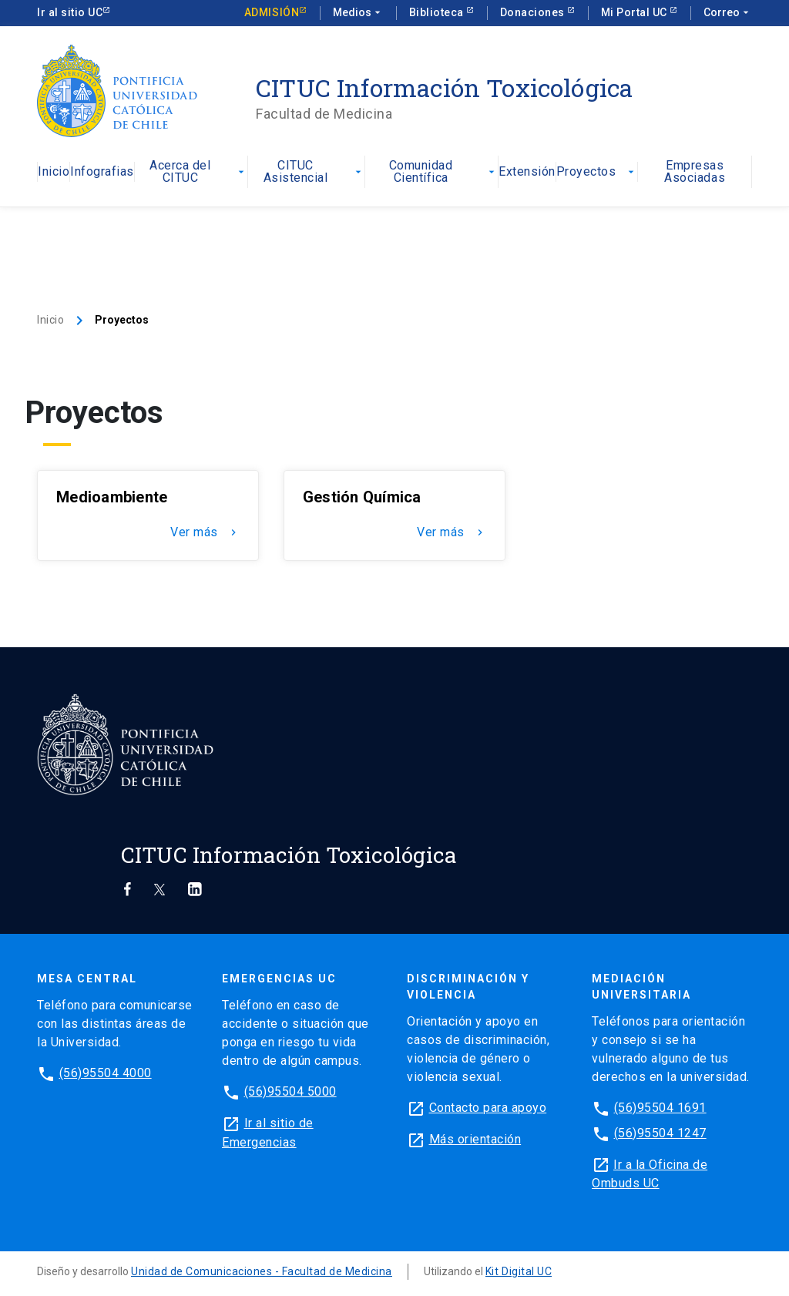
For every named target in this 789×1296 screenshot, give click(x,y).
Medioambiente (111, 497)
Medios (358, 13)
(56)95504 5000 (290, 1091)
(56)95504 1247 (660, 1133)
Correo (727, 13)
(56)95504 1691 (660, 1107)
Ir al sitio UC (69, 12)
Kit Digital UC (518, 1271)
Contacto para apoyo (488, 1107)
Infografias (102, 172)
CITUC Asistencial (314, 172)
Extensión (527, 172)
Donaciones (534, 12)
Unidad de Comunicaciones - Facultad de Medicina (261, 1271)
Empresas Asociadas (694, 172)
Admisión (271, 12)
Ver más (205, 532)
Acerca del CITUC (198, 172)
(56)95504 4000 (105, 1073)
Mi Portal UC (635, 12)
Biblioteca (438, 12)
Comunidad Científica (444, 172)
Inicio (53, 172)
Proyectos (597, 172)
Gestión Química (362, 497)
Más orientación (475, 1139)
